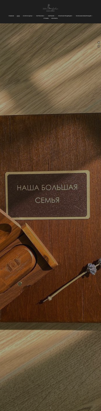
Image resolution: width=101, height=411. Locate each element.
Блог (18, 16)
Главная (11, 16)
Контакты (54, 18)
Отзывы (46, 18)
